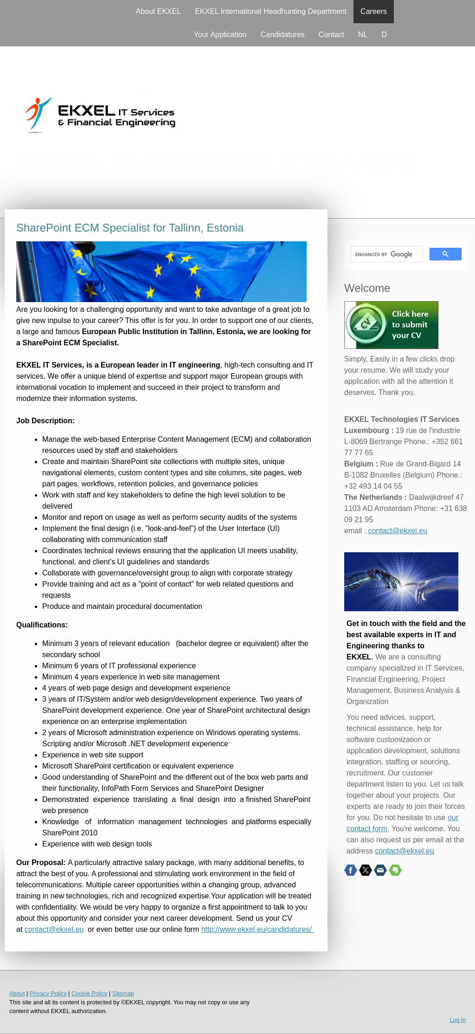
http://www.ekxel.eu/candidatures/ (257, 929)
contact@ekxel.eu (54, 929)
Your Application (220, 35)
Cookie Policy (89, 993)
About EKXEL (158, 11)
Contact (331, 35)
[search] (386, 254)
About (17, 993)
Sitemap (123, 993)
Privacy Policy (48, 993)
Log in (457, 1019)
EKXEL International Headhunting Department (271, 11)
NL (362, 35)
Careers (373, 11)
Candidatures (283, 35)
